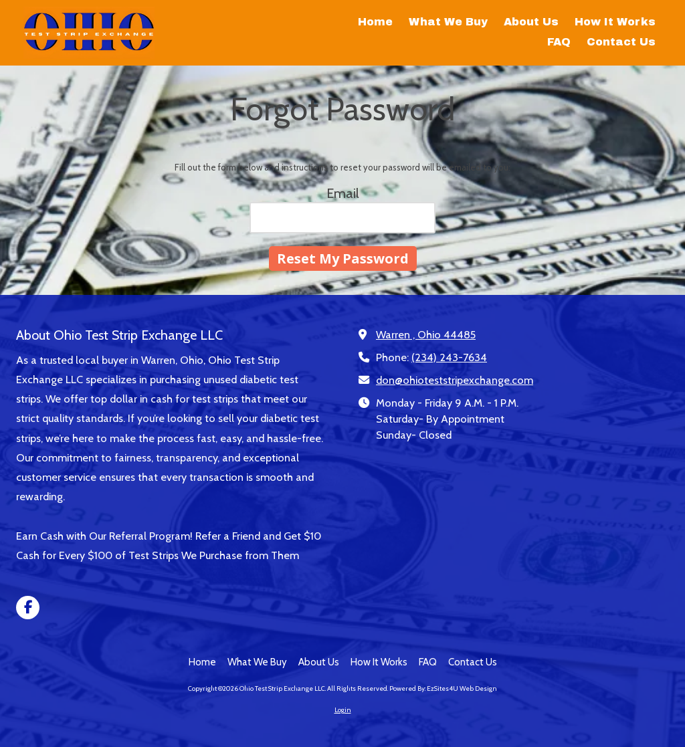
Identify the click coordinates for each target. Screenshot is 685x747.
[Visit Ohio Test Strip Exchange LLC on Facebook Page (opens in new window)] (27, 607)
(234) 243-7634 (449, 357)
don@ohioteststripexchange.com (454, 380)
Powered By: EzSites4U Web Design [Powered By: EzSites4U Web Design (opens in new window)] (443, 688)
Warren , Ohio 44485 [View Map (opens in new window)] (426, 334)
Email (342, 193)
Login (342, 710)
